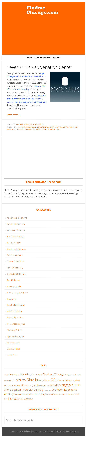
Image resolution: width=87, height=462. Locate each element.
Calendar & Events (15, 255)
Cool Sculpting (23, 127)
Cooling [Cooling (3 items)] (67, 375)
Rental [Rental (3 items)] (73, 394)
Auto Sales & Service (16, 230)
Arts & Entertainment (16, 224)
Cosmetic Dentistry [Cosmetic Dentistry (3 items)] (75, 375)
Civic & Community (15, 267)
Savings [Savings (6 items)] (12, 398)
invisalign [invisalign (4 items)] (16, 385)
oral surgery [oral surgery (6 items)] (36, 389)
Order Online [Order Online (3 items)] (47, 390)
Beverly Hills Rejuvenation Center (39, 67)
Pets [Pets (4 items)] (53, 394)
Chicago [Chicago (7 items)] (59, 374)
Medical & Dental (36, 125)
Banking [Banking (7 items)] (26, 374)
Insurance (11, 299)
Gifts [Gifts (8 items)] (54, 379)
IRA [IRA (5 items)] (22, 385)
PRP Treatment (26, 129)
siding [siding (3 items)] (19, 399)
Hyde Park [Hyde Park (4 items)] (75, 380)
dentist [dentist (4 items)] (12, 380)
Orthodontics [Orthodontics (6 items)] (59, 389)
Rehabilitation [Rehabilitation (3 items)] (66, 394)
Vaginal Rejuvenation (41, 129)
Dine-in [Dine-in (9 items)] (32, 379)
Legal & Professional (16, 305)
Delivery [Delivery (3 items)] (6, 380)
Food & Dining (13, 280)
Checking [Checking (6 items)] (47, 374)
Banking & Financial (15, 236)
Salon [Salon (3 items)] (5, 399)
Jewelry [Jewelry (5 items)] (36, 385)
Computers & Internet (16, 274)
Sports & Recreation (16, 336)
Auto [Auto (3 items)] (18, 375)
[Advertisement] (43, 35)
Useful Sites (12, 355)
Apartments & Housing (17, 217)
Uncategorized (13, 348)
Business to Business (16, 249)
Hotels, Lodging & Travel (17, 292)
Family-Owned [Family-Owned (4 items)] (44, 380)
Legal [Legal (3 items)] (48, 385)
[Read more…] (13, 114)
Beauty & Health (22, 125)
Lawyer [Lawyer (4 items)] (43, 385)
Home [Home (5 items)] (68, 380)
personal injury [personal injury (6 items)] (37, 394)
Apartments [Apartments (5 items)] (10, 374)
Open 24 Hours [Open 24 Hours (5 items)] (20, 389)
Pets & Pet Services (15, 317)
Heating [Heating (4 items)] (61, 380)
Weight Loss (54, 129)
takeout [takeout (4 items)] (29, 399)
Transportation (13, 342)
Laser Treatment (67, 127)
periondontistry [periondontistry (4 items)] (20, 394)
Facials (33, 127)
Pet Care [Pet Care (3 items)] (48, 394)
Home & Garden (14, 286)
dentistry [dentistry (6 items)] (21, 380)
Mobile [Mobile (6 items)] (54, 385)
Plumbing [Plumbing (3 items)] (58, 394)
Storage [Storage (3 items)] (23, 399)
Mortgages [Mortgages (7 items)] (66, 385)
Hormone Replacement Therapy (49, 127)
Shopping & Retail (14, 330)
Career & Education (15, 261)
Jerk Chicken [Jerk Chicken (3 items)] (28, 385)
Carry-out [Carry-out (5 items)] (37, 374)
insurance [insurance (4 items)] (8, 385)
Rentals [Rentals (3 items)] (77, 394)
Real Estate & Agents (16, 324)
